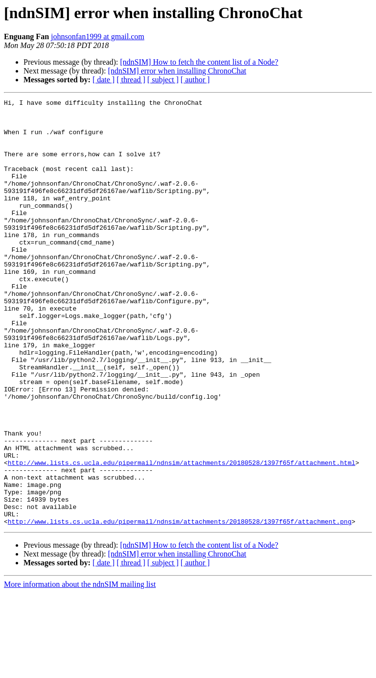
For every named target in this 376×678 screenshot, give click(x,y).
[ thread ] (131, 79)
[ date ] (104, 79)
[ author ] (195, 79)
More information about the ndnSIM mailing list (80, 669)
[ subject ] (163, 79)
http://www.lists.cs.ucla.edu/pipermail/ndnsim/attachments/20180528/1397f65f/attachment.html (181, 536)
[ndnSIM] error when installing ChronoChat (177, 71)
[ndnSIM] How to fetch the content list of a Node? (199, 62)
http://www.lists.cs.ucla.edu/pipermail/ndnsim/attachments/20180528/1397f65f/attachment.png (180, 606)
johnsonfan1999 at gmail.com (97, 36)
